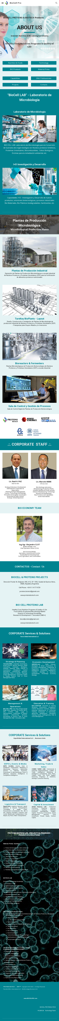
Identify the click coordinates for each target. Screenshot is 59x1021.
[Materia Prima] (43, 69)
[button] (2, 3)
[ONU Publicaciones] (43, 78)
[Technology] (43, 63)
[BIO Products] (15, 69)
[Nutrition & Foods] (15, 63)
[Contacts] (43, 85)
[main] (29, 19)
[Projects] (15, 85)
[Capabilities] (15, 78)
